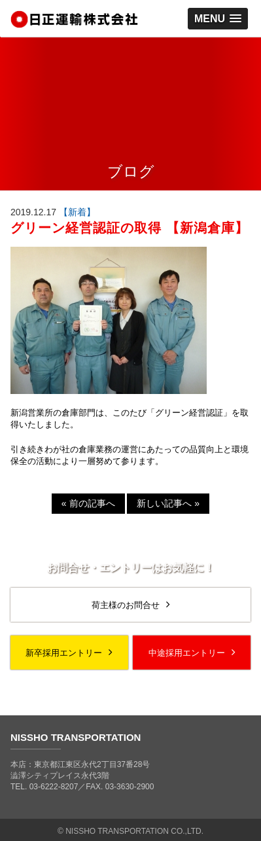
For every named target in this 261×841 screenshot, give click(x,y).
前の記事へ (88, 503)
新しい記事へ (168, 503)
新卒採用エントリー (69, 652)
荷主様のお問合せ (131, 604)
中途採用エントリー (191, 652)
